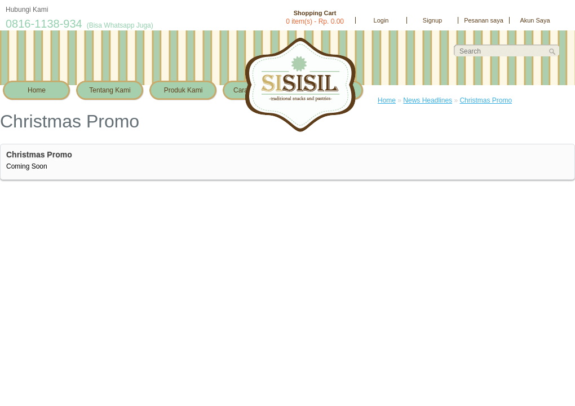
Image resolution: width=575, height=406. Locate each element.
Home (37, 90)
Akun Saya (535, 20)
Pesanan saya (483, 20)
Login (381, 20)
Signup (432, 20)
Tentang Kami (109, 90)
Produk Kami (183, 90)
